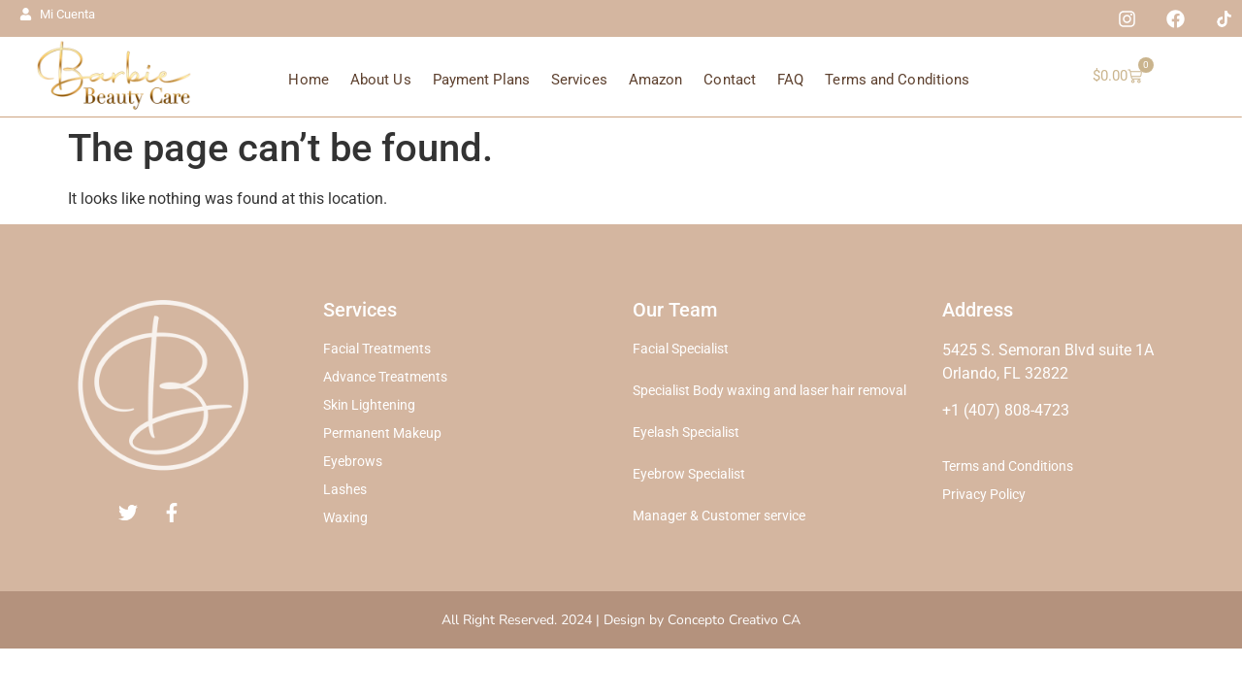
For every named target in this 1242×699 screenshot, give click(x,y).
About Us (380, 79)
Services (579, 79)
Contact (729, 79)
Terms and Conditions (897, 79)
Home (308, 79)
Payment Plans (481, 79)
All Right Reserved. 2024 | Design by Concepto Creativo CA (621, 620)
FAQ (790, 79)
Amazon (656, 79)
